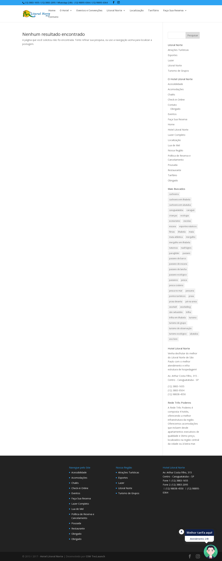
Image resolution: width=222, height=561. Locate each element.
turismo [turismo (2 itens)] (193, 317)
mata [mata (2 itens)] (191, 231)
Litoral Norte (114, 10)
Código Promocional (154, 551)
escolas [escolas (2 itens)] (187, 221)
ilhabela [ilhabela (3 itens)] (182, 231)
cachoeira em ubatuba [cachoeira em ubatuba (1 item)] (180, 204)
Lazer (171, 60)
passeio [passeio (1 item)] (186, 253)
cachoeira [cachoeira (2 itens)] (174, 194)
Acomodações (176, 89)
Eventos (172, 114)
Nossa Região (175, 150)
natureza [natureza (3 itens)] (173, 247)
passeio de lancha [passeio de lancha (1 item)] (178, 269)
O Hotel (64, 10)
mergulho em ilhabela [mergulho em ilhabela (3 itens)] (179, 242)
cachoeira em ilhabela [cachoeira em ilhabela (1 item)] (179, 199)
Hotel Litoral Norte (178, 129)
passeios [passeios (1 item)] (173, 280)
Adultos (83, 551)
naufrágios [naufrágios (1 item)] (186, 247)
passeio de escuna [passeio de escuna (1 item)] (178, 263)
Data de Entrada (24, 551)
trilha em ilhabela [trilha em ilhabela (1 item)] (177, 317)
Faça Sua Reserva (173, 10)
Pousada (172, 165)
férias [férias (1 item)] (172, 231)
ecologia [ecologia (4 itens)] (184, 215)
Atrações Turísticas (178, 50)
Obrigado (175, 108)
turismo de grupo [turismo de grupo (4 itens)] (177, 323)
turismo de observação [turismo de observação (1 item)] (180, 328)
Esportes (172, 55)
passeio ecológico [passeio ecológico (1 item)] (178, 274)
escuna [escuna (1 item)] (172, 226)
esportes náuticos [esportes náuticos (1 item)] (188, 226)
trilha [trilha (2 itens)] (188, 312)
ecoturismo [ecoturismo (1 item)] (174, 221)
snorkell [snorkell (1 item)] (173, 306)
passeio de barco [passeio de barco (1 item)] (177, 258)
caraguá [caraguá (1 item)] (190, 210)
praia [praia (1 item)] (191, 296)
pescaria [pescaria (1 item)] (190, 290)
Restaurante (174, 170)
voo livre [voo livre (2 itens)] (173, 339)
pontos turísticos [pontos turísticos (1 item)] (177, 296)
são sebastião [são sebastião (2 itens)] (176, 312)
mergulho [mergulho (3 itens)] (190, 237)
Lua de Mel (174, 145)
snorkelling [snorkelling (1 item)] (185, 306)
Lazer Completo (176, 134)
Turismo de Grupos (178, 70)
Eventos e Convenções (89, 10)
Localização (137, 10)
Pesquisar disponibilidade (190, 556)
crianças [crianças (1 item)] (173, 215)
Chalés (171, 94)
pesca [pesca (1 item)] (184, 280)
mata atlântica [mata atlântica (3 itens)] (176, 237)
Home (51, 10)
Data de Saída (54, 551)
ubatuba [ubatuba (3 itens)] (194, 333)
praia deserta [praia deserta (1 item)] (175, 301)
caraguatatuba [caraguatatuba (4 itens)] (176, 210)
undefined (94, 557)
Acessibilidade (175, 84)
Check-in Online (176, 99)
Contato (53, 17)
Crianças (116, 551)
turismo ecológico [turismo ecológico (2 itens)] (178, 333)
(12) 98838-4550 (175, 488)
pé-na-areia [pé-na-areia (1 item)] (191, 301)
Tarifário (153, 10)
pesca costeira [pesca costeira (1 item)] (176, 285)
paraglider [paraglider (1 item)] (174, 253)
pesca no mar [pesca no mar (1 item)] (175, 290)
